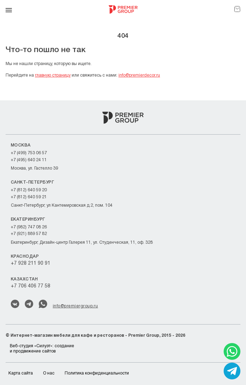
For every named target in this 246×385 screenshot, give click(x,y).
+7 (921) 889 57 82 (29, 234)
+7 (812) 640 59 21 (29, 197)
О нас (49, 373)
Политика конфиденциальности (97, 373)
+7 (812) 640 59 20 (29, 190)
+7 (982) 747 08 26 (29, 227)
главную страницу (53, 75)
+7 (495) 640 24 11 (29, 160)
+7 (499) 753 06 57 (29, 153)
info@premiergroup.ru (75, 306)
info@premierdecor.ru (139, 75)
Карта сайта (20, 373)
